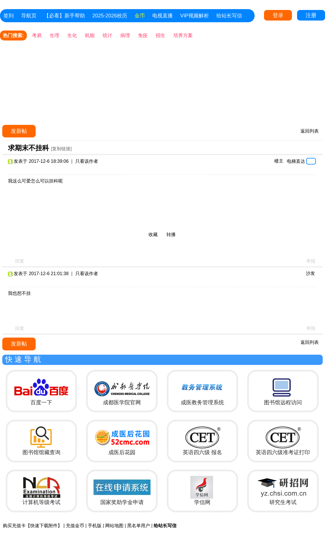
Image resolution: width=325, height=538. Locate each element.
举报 (310, 261)
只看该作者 (86, 161)
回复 (19, 261)
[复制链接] (61, 148)
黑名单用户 (138, 525)
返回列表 (309, 131)
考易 (37, 35)
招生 (160, 35)
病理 (125, 35)
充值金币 (75, 525)
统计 (107, 35)
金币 (140, 16)
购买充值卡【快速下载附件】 (32, 525)
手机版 (94, 525)
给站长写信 (229, 16)
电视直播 (162, 16)
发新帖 (19, 131)
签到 (8, 16)
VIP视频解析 (194, 16)
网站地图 (114, 525)
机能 (90, 35)
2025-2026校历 (109, 16)
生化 (72, 35)
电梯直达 (296, 161)
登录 (278, 15)
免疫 (143, 35)
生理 (54, 35)
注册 (311, 15)
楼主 (278, 161)
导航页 (28, 16)
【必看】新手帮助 (64, 16)
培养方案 (183, 35)
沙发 (310, 273)
